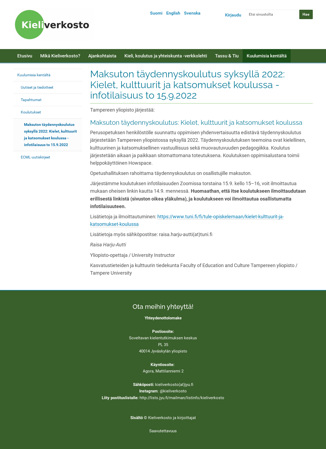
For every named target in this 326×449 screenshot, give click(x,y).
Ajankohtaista (102, 55)
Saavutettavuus (163, 431)
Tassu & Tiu (227, 55)
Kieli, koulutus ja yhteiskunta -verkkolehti (165, 55)
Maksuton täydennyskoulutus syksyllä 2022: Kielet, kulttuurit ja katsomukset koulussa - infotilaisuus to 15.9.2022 (50, 134)
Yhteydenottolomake (163, 318)
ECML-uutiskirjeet (35, 157)
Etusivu (24, 55)
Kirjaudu (233, 15)
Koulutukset (31, 112)
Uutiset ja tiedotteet (37, 87)
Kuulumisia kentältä (267, 55)
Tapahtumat (31, 100)
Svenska (192, 13)
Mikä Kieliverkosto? (60, 55)
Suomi (156, 13)
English (173, 13)
